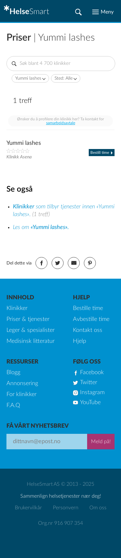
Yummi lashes (28, 78)
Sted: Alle (64, 78)
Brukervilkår (28, 507)
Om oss (97, 507)
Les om (41, 227)
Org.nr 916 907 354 (60, 523)
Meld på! (101, 441)
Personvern (65, 507)
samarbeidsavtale (60, 123)
